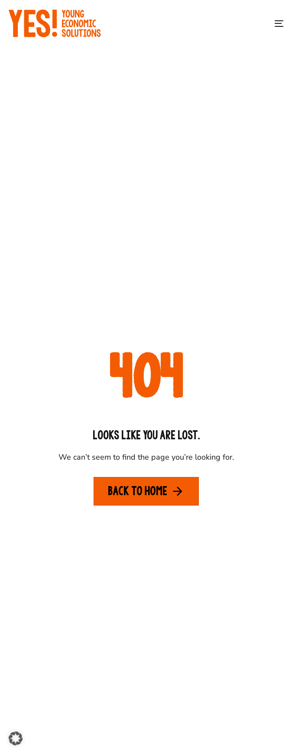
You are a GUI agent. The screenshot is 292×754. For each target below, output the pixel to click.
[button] (15, 738)
